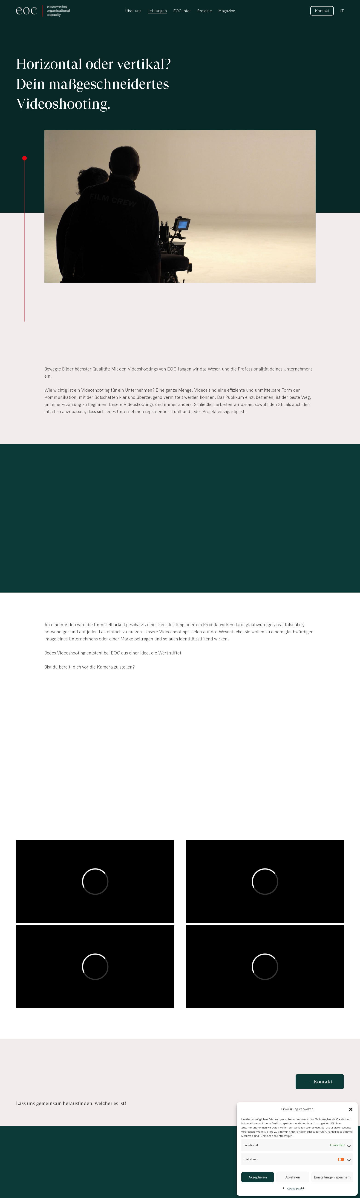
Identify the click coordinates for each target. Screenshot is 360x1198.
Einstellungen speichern (332, 1177)
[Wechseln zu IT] (342, 11)
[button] (350, 1109)
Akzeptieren (258, 1177)
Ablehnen (292, 1177)
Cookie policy (295, 1188)
